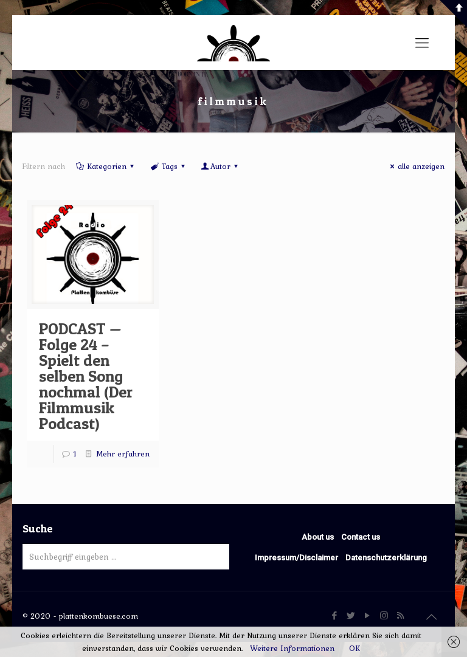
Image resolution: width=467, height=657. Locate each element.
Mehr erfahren (123, 453)
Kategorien (105, 166)
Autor (220, 166)
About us (318, 537)
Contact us (360, 537)
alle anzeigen (416, 166)
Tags (168, 166)
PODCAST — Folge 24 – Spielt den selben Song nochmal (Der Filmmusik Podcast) (86, 376)
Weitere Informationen (292, 648)
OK (354, 648)
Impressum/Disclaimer (296, 557)
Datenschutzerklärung (386, 557)
